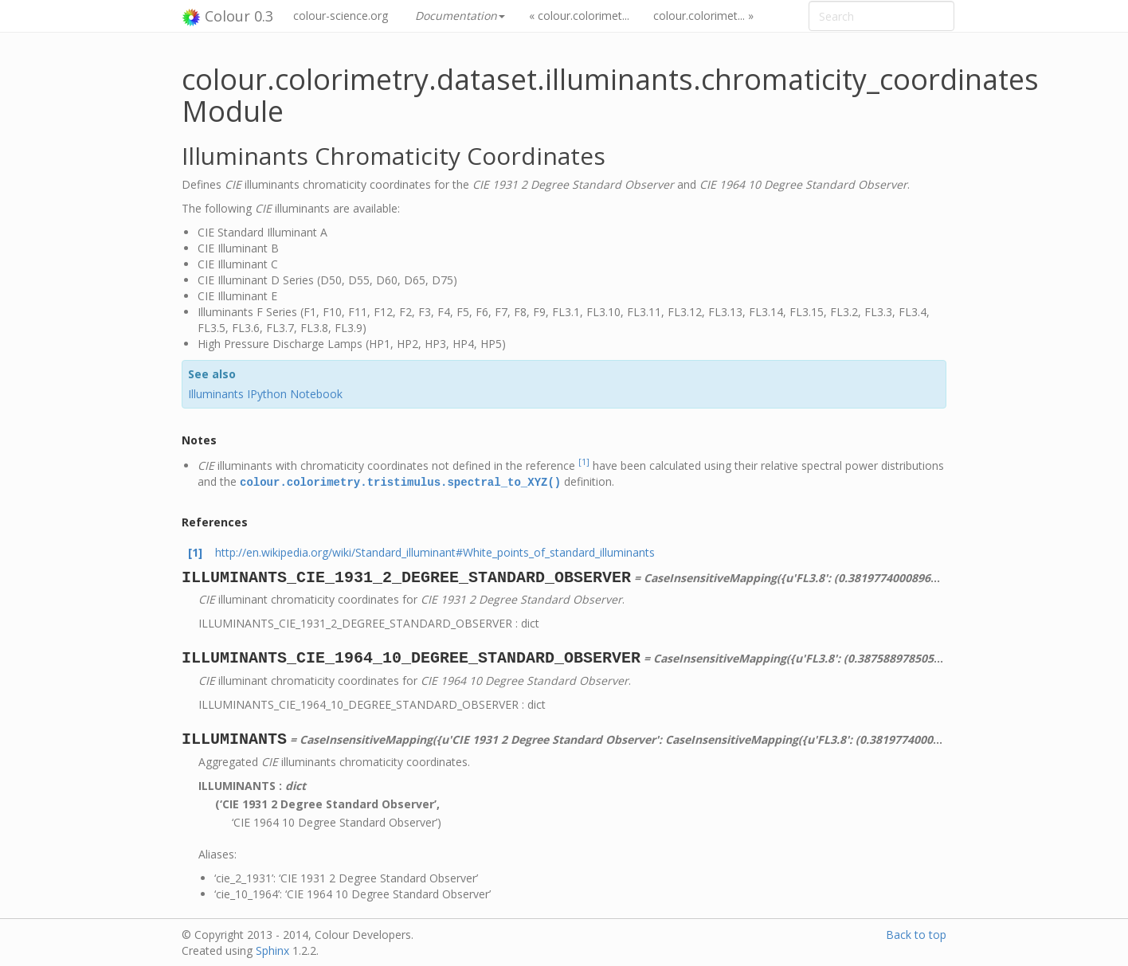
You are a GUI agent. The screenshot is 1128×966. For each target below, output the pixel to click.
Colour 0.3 (227, 16)
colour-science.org (340, 15)
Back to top (916, 933)
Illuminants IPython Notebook (265, 393)
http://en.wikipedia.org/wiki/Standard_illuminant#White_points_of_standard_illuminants (435, 551)
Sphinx (272, 949)
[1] (583, 461)
